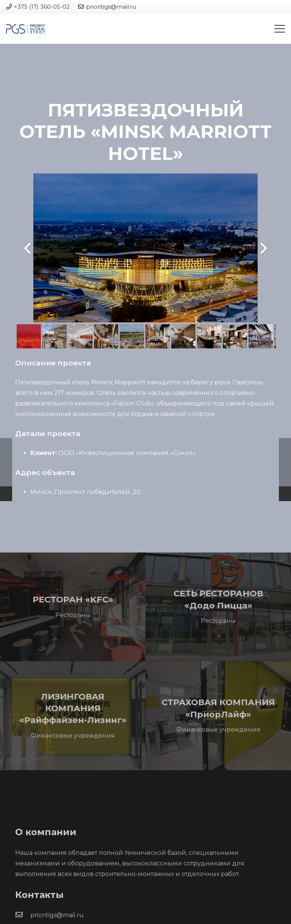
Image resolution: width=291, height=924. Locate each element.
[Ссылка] (25, 29)
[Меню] (279, 28)
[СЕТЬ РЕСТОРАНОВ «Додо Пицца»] (218, 607)
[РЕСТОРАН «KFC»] (73, 607)
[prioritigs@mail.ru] (22, 915)
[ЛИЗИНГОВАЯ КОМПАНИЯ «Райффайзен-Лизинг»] (73, 715)
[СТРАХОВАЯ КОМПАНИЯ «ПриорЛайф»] (218, 715)
